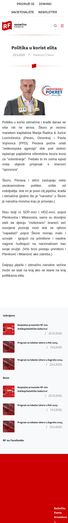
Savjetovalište (22, 12)
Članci (50, 55)
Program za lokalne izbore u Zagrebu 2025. (40, 360)
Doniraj (45, 4)
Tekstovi (38, 55)
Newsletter (47, 12)
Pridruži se (25, 4)
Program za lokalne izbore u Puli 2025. (37, 342)
